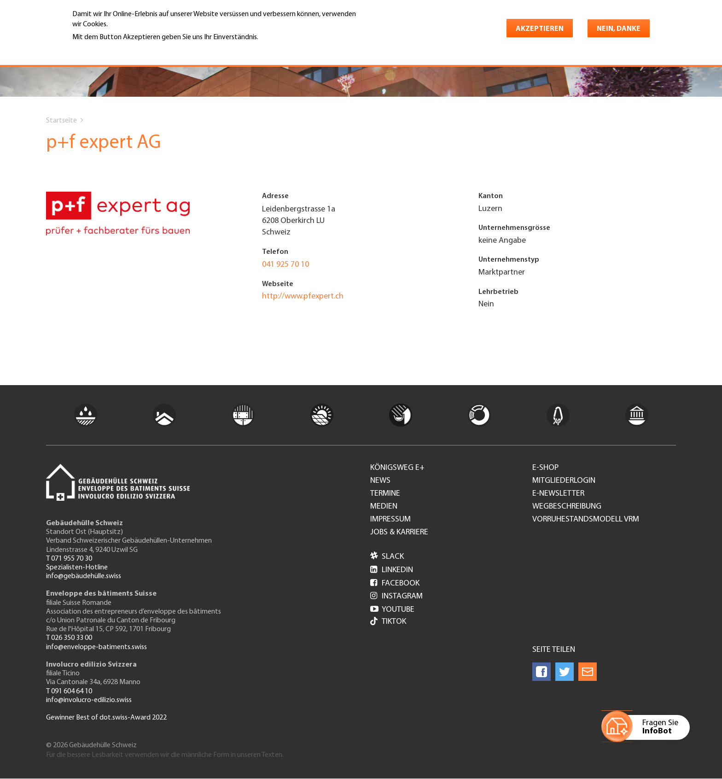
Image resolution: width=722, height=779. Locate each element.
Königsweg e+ (397, 468)
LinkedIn (391, 570)
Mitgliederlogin (563, 481)
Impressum (390, 519)
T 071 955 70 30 (69, 558)
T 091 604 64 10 (69, 691)
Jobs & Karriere (399, 532)
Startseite (61, 120)
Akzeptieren (540, 29)
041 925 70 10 (285, 264)
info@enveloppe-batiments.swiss (96, 647)
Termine (385, 494)
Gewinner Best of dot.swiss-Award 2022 (106, 717)
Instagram (396, 596)
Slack (387, 556)
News (380, 481)
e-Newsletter (558, 494)
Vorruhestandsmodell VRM (585, 519)
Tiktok (388, 622)
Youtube (392, 609)
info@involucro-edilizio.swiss (89, 700)
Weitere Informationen (112, 50)
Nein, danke (618, 29)
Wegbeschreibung (566, 507)
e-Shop (545, 468)
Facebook (394, 583)
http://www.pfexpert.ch (303, 296)
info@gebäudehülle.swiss (83, 576)
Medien (383, 507)
